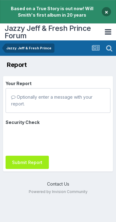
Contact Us (58, 184)
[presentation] (53, 139)
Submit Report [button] (27, 162)
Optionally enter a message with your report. (51, 100)
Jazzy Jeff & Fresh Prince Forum (48, 32)
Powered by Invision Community (58, 191)
